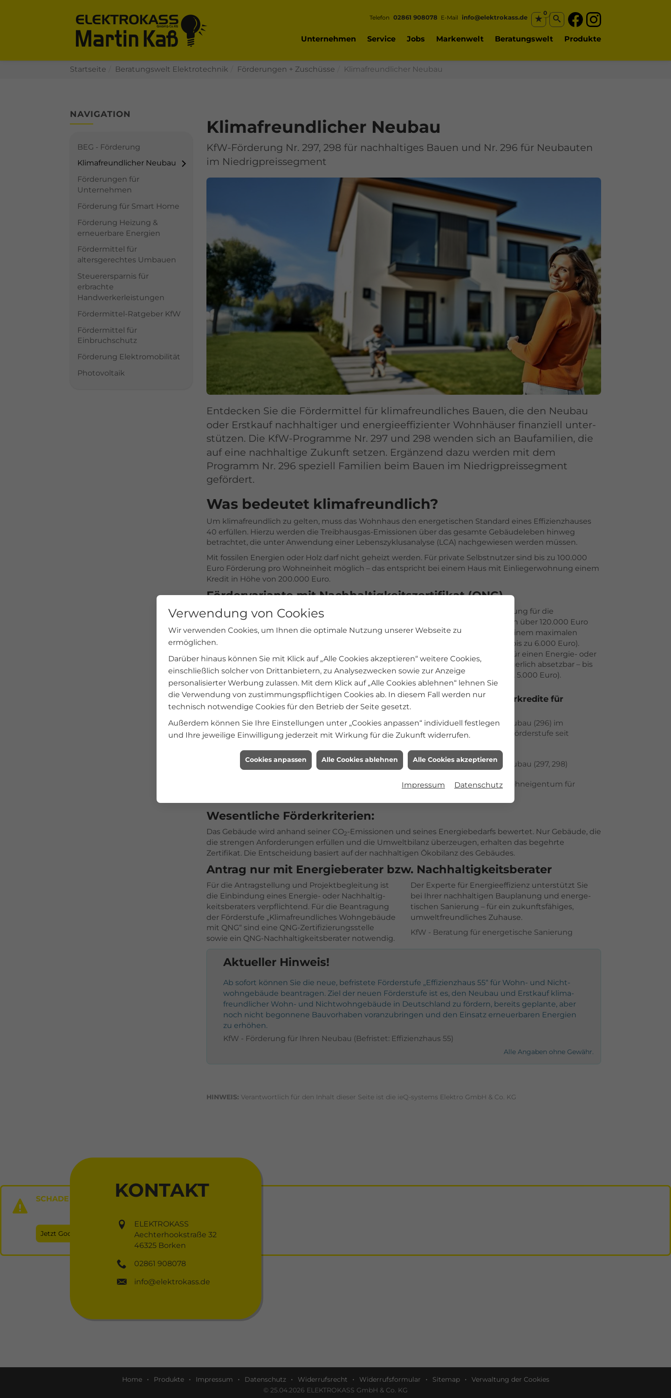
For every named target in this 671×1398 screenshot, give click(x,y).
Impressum (423, 755)
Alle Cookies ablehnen (360, 730)
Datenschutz (478, 755)
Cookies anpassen (276, 730)
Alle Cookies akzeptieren (455, 730)
